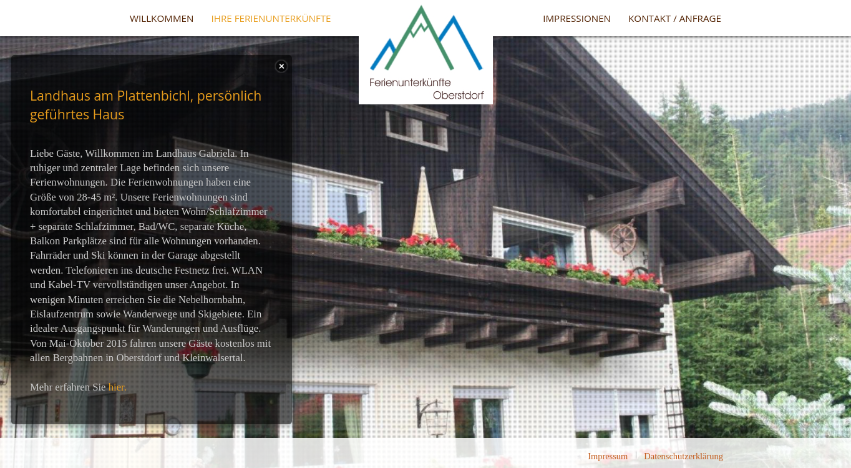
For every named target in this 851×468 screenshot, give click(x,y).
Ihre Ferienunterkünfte (271, 18)
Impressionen (577, 18)
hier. (118, 387)
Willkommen (161, 18)
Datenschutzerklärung (683, 456)
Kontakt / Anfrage (674, 18)
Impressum (608, 456)
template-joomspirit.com (847, 402)
